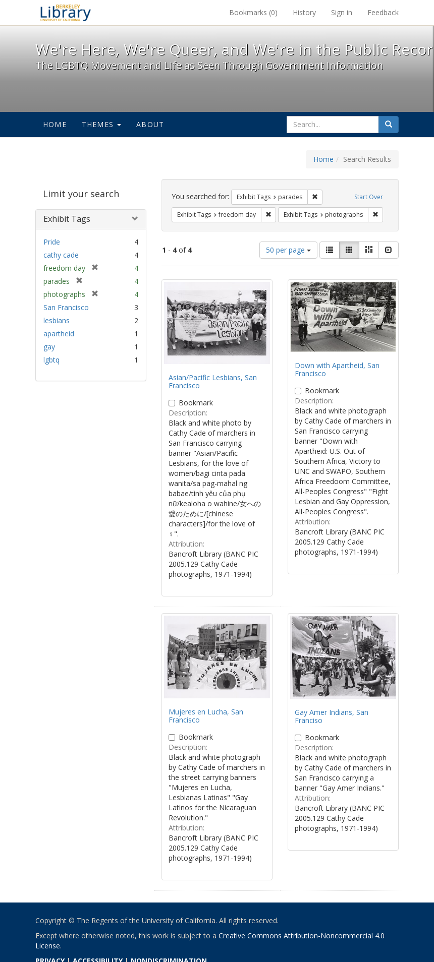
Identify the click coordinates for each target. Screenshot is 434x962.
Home (55, 124)
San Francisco (66, 307)
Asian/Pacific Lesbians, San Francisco (213, 381)
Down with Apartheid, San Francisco (337, 369)
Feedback (383, 12)
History (304, 12)
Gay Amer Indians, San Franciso (331, 716)
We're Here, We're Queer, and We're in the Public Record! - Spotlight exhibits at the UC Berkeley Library (65, 12)
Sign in (341, 12)
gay (49, 346)
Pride (51, 242)
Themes (101, 124)
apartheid (58, 333)
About (150, 124)
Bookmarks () (253, 12)
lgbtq (51, 360)
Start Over (368, 197)
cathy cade (61, 255)
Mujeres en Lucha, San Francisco (206, 715)
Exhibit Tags (66, 218)
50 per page (288, 250)
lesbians (56, 320)
